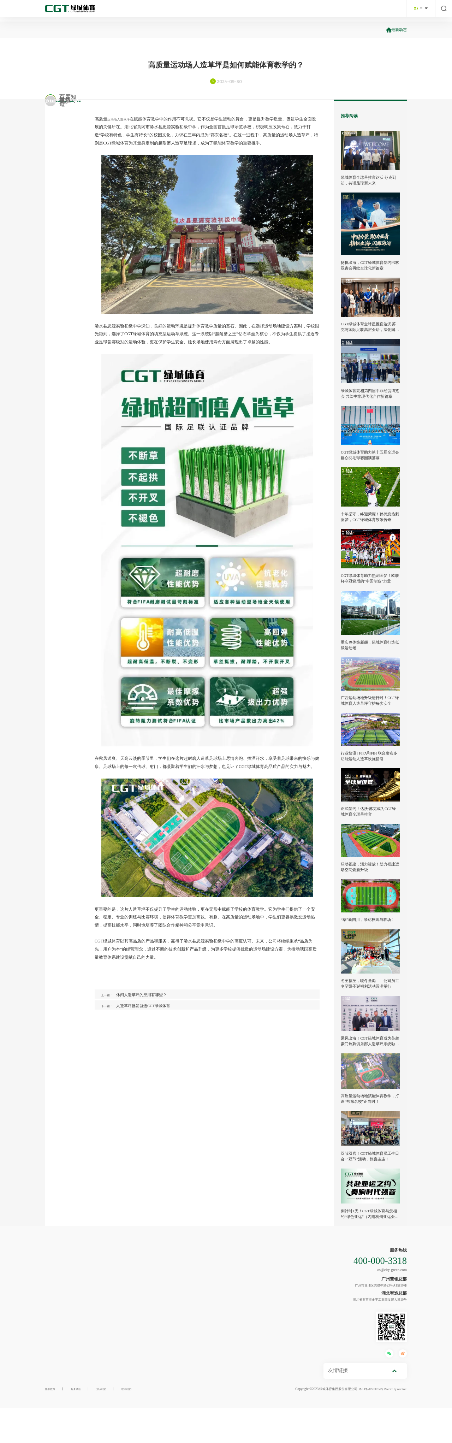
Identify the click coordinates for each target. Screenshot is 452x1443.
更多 (64, 173)
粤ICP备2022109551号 (361, 1424)
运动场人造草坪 (122, 119)
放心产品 (271, 11)
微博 (64, 124)
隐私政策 (51, 1424)
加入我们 (108, 1424)
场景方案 (237, 11)
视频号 (64, 140)
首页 (138, 11)
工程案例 (306, 11)
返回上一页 (66, 190)
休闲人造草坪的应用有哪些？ (148, 995)
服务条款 (80, 1424)
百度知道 (64, 157)
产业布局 (203, 11)
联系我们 (374, 11)
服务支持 (340, 11)
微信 (64, 107)
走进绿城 (168, 11)
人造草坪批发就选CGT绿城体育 (150, 1009)
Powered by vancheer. (392, 1424)
